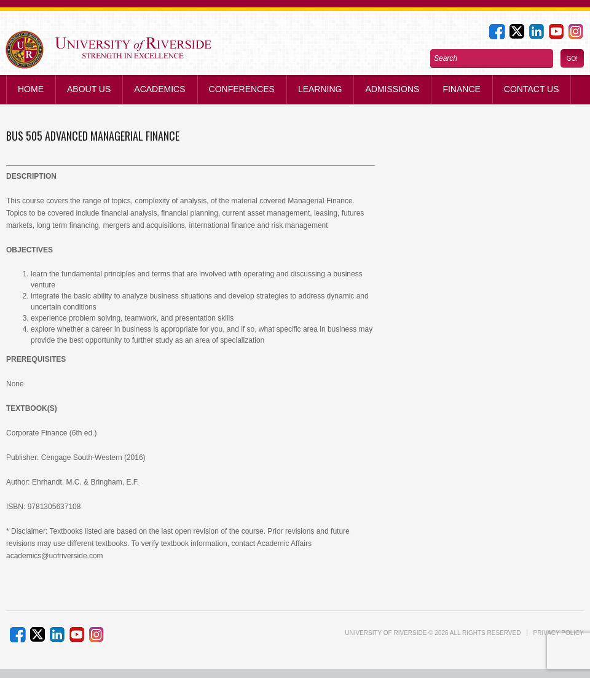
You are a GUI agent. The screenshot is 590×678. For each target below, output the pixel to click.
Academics (159, 89)
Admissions (392, 89)
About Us (89, 89)
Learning (320, 89)
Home (31, 89)
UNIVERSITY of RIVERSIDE (386, 632)
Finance (461, 89)
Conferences (242, 89)
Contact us (531, 89)
